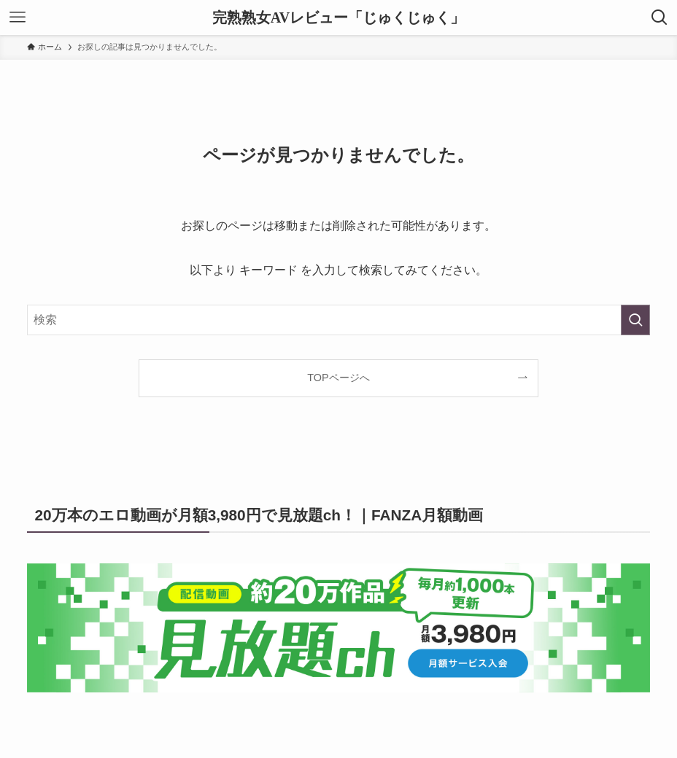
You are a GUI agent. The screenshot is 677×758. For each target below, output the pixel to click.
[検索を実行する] (635, 320)
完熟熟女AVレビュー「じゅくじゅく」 (338, 17)
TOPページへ (338, 377)
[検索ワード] (338, 320)
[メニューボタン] (17, 17)
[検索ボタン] (659, 17)
